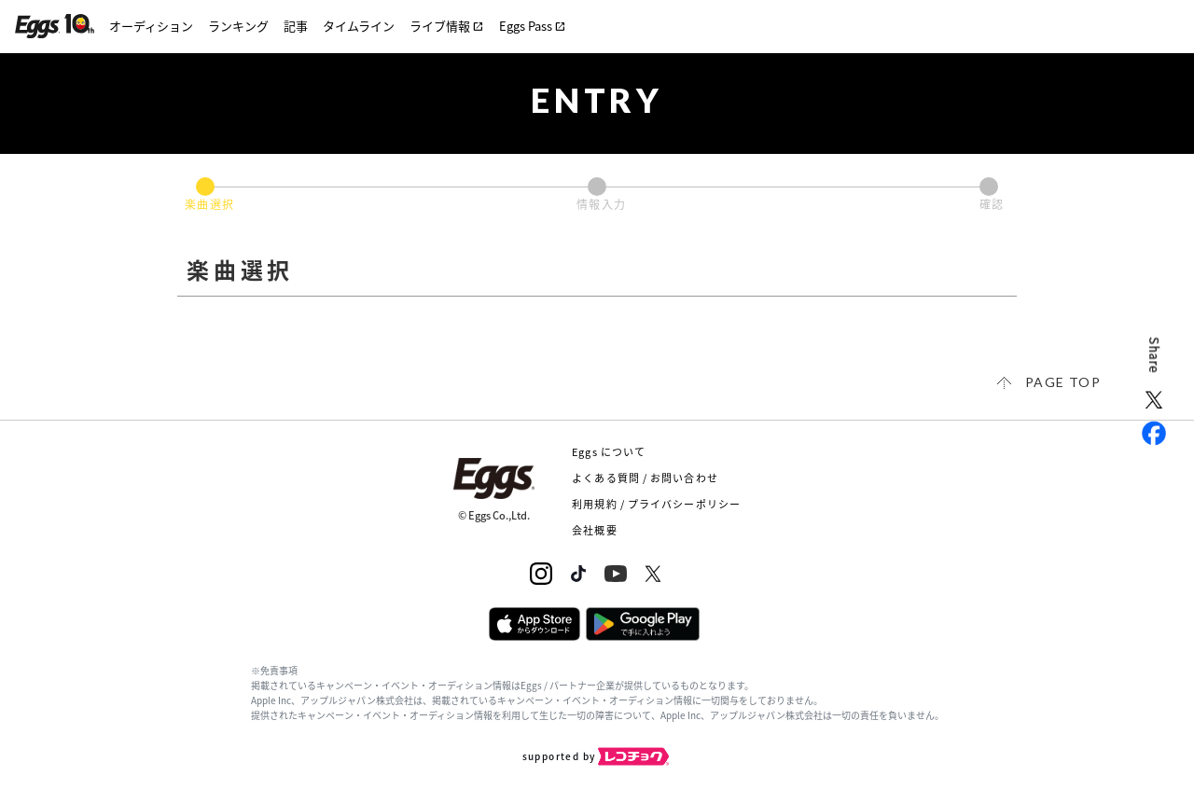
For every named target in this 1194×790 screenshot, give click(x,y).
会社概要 (594, 530)
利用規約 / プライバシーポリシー (656, 504)
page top (1063, 382)
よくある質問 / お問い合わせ (645, 478)
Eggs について (609, 452)
